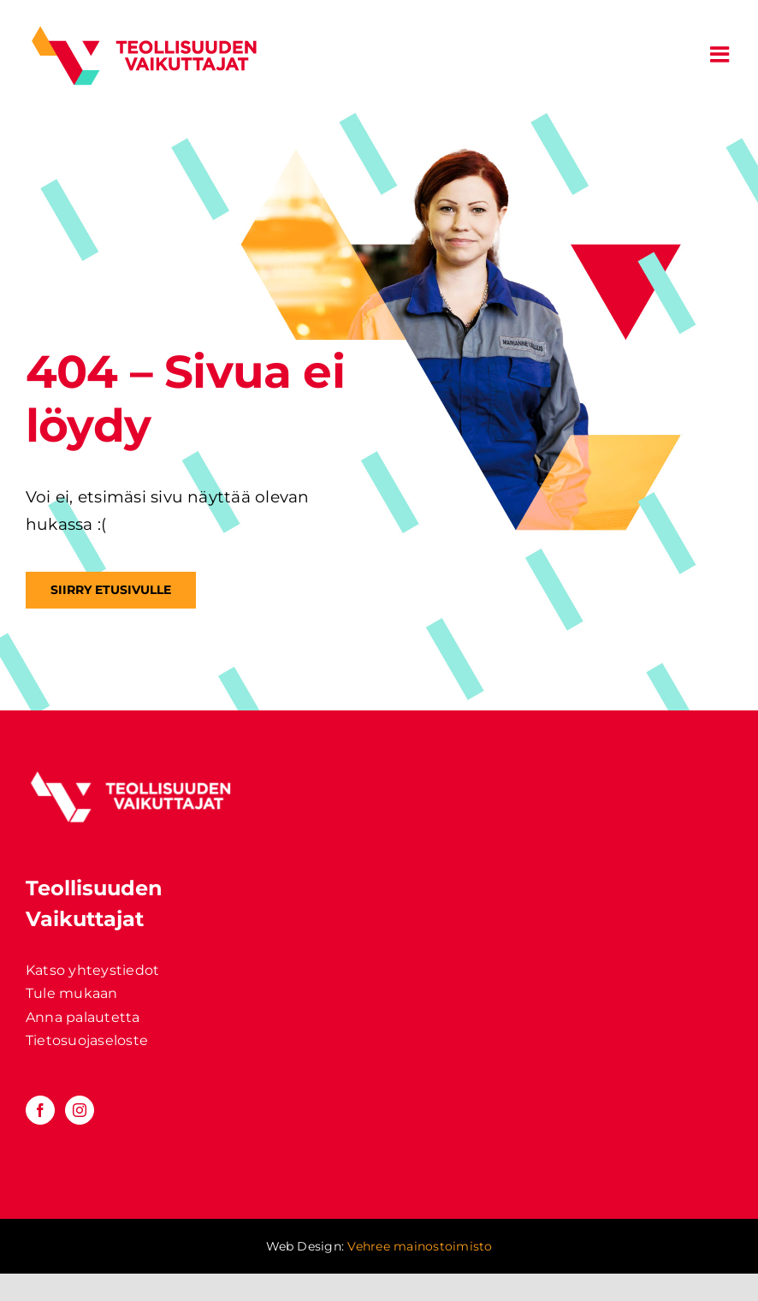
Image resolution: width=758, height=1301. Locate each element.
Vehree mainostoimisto (419, 1246)
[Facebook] (40, 1110)
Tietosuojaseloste (87, 1040)
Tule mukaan (72, 993)
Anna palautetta (83, 1017)
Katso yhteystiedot (92, 970)
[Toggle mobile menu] (721, 54)
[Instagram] (79, 1110)
